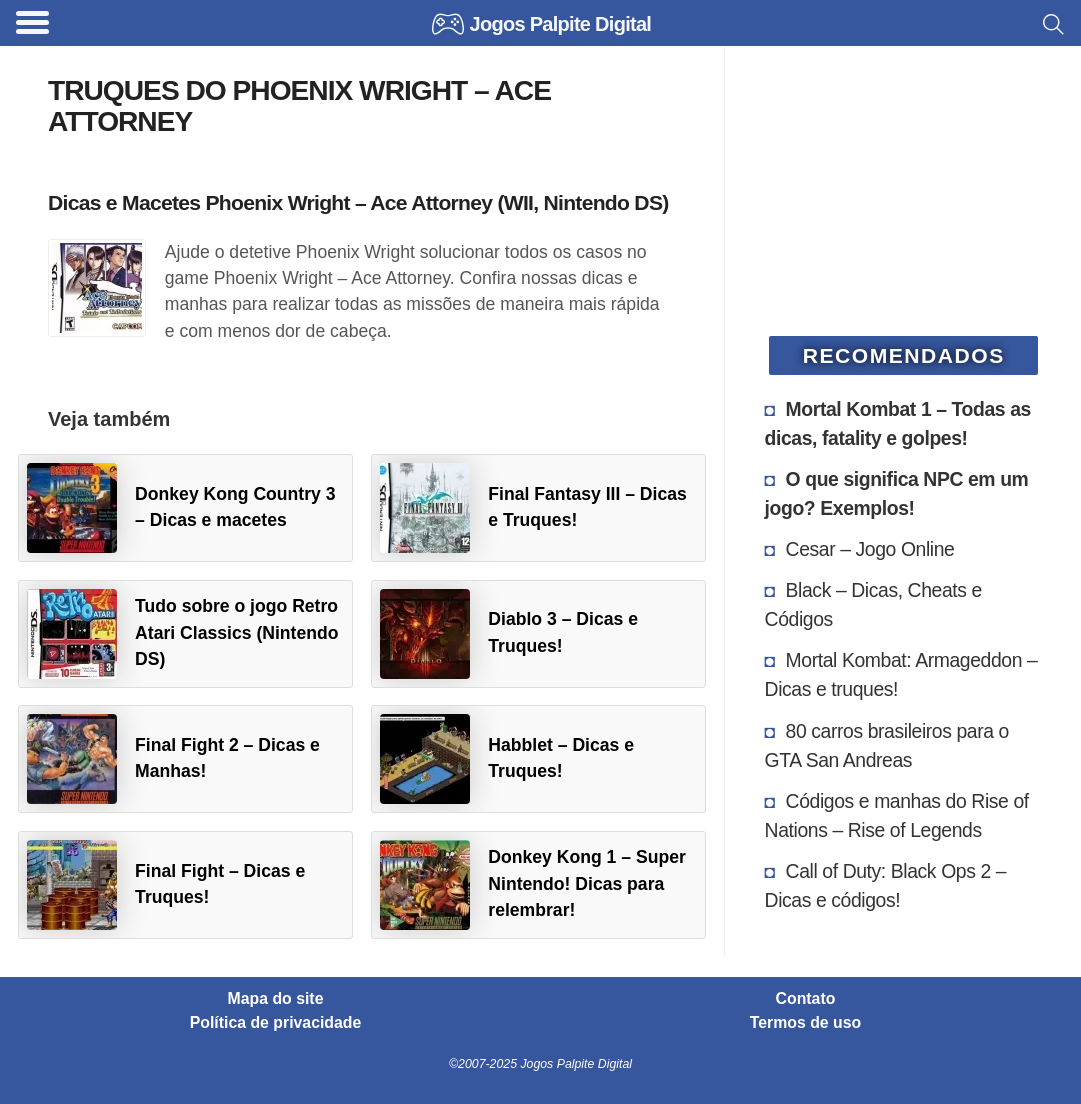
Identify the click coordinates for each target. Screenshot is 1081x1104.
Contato (806, 999)
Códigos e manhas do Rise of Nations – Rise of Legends (897, 815)
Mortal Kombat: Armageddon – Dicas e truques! (901, 674)
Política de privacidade (276, 1023)
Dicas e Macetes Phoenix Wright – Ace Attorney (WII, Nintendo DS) (358, 202)
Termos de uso (805, 1023)
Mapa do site (276, 999)
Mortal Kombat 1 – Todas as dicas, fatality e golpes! (898, 423)
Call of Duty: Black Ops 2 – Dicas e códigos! (886, 885)
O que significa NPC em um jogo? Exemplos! (897, 493)
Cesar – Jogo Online (870, 549)
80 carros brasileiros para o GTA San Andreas (887, 745)
